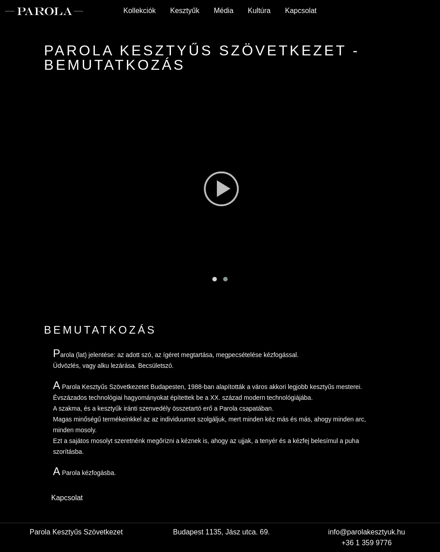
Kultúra (259, 10)
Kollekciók (139, 10)
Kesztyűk (184, 10)
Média (223, 10)
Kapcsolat (300, 10)
